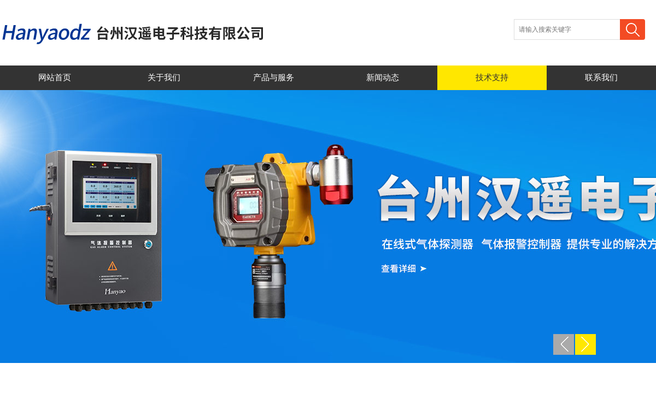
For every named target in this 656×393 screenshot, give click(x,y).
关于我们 (164, 77)
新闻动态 (382, 77)
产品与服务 (273, 77)
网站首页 (54, 77)
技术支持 (492, 77)
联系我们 (601, 77)
